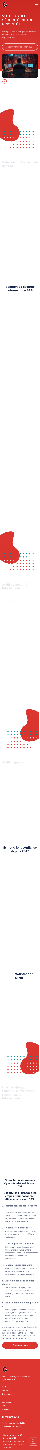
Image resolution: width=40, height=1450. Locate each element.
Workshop (6, 1402)
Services (5, 1390)
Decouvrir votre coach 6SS (20, 47)
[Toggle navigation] (36, 4)
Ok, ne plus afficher (33, 1442)
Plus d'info (7, 1447)
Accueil (5, 1387)
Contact (5, 1409)
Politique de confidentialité (13, 1423)
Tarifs (4, 1406)
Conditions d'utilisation (12, 1427)
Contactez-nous (20, 1345)
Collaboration (8, 1394)
